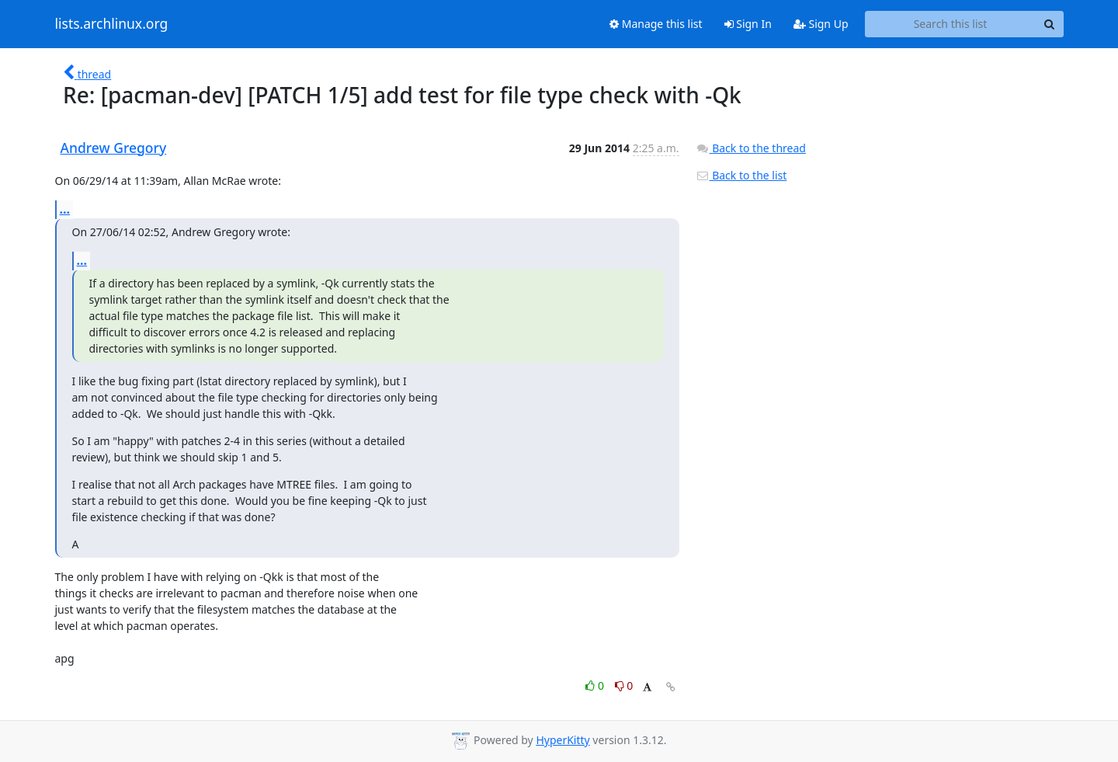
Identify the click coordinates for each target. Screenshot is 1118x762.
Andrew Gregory (114, 147)
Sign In (748, 23)
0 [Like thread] (595, 685)
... (65, 208)
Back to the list (741, 175)
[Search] (1050, 24)
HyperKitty (562, 739)
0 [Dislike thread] (624, 685)
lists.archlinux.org (111, 24)
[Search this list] (950, 24)
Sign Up (821, 23)
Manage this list (656, 23)
